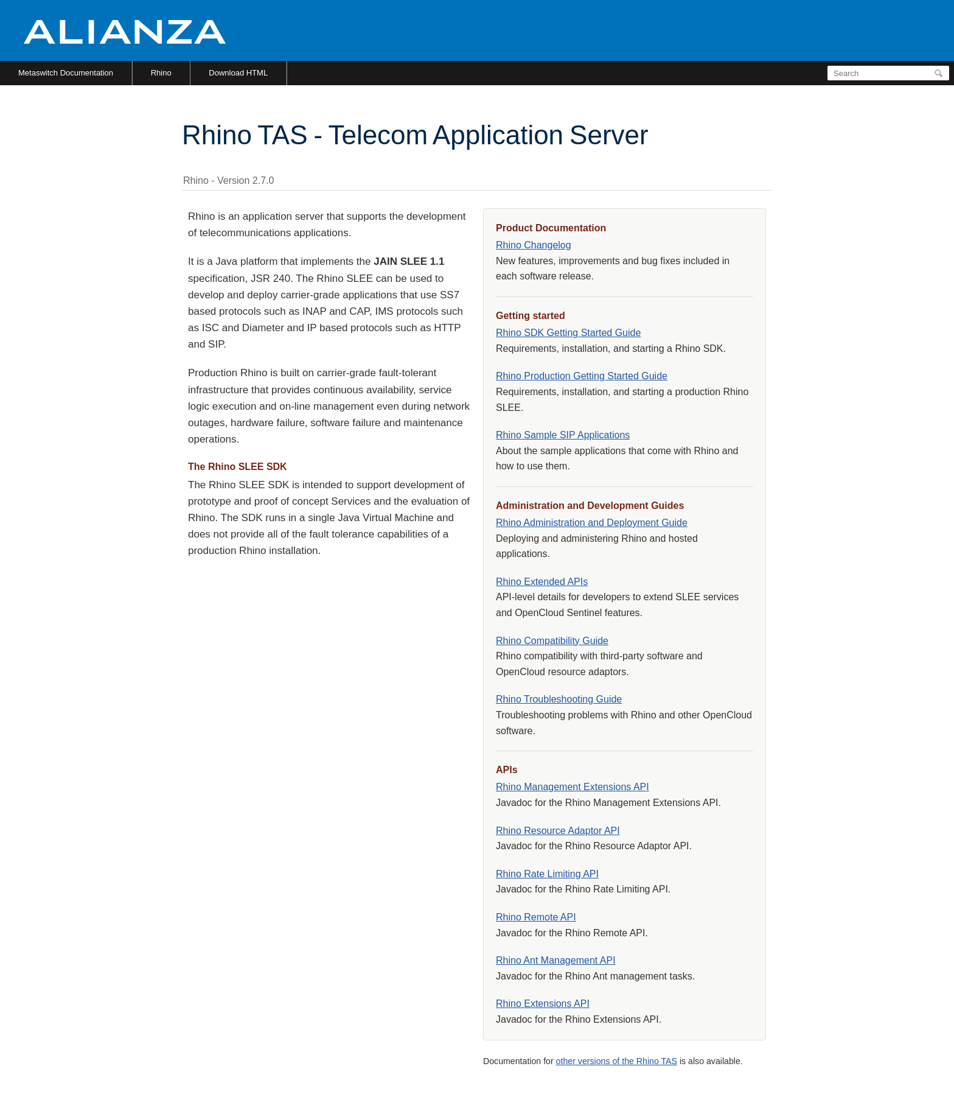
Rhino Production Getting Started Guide (581, 376)
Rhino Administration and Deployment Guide (592, 522)
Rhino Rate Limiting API (547, 874)
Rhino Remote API (536, 917)
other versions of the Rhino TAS (616, 1061)
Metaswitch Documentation (65, 72)
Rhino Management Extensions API (572, 787)
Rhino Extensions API (543, 1003)
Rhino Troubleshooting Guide (559, 699)
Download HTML (238, 72)
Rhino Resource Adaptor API (558, 830)
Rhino (161, 72)
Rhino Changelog (533, 245)
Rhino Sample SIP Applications (563, 435)
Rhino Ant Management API (556, 960)
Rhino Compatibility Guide (552, 641)
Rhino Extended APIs (542, 582)
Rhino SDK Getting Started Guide (568, 333)
